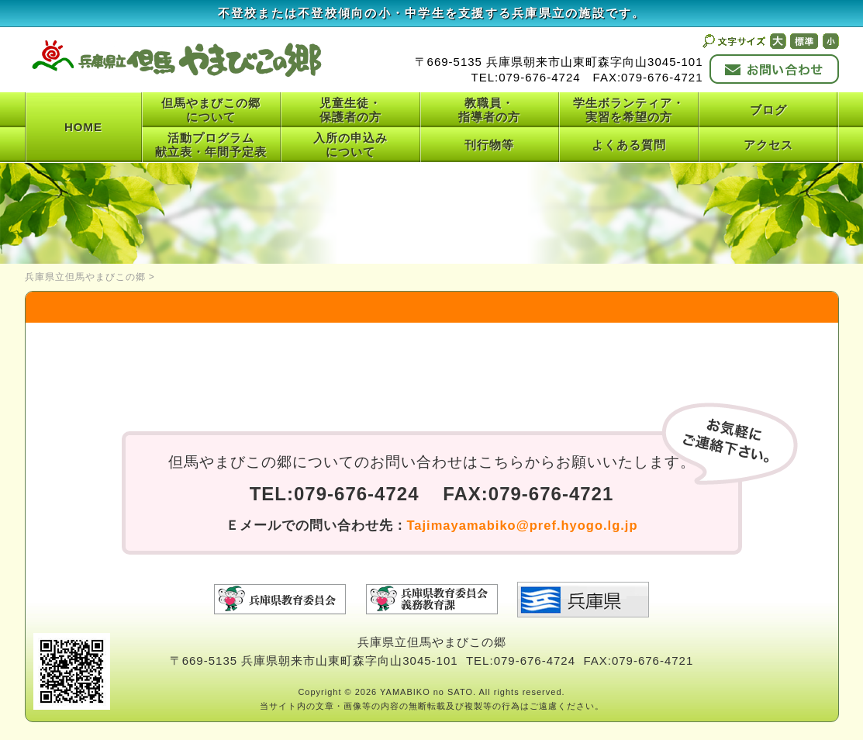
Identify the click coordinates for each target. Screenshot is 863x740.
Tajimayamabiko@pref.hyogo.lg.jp (522, 525)
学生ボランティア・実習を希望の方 (629, 109)
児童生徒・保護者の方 (350, 109)
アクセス (768, 144)
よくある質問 (629, 144)
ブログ (768, 109)
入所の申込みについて (350, 144)
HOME (83, 126)
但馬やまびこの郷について (211, 109)
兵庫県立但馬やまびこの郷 (85, 276)
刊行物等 (489, 144)
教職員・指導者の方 (489, 109)
